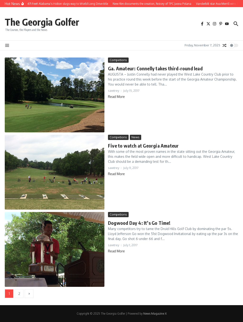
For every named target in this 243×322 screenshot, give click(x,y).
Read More (116, 97)
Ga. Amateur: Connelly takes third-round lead (155, 68)
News (135, 137)
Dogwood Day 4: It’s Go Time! (139, 223)
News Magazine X (155, 313)
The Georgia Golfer (42, 22)
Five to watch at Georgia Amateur (143, 146)
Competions (118, 60)
